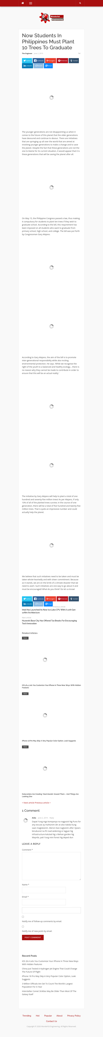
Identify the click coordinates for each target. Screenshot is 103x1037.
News (25, 638)
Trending (26, 1015)
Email (25, 896)
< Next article (28, 802)
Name (25, 884)
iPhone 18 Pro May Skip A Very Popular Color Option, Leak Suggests (49, 741)
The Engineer (27, 53)
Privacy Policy (74, 1015)
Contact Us (51, 1021)
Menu (29, 3)
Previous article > (43, 802)
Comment (27, 849)
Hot (37, 1015)
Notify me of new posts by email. (37, 931)
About (59, 1015)
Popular (48, 1015)
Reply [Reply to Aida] (52, 818)
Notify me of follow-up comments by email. (42, 921)
